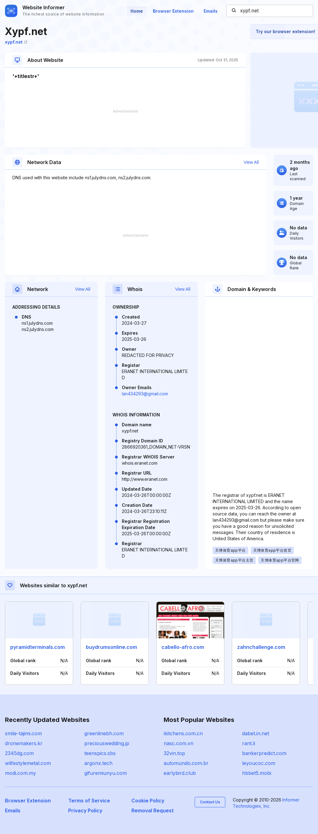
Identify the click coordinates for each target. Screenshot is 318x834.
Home (136, 11)
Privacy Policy (85, 810)
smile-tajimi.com (23, 733)
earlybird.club (180, 773)
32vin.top (174, 753)
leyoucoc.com (258, 763)
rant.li (248, 743)
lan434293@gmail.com (145, 393)
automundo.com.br (186, 763)
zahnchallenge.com (261, 647)
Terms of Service (89, 800)
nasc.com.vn (178, 743)
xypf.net (16, 42)
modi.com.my (20, 773)
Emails (211, 11)
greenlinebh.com (104, 733)
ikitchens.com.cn (183, 733)
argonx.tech (98, 763)
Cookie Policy (147, 800)
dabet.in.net (255, 733)
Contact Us (210, 802)
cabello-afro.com (182, 647)
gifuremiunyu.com (105, 773)
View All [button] (251, 162)
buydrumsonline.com (111, 647)
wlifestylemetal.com (28, 763)
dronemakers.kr (23, 743)
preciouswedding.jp (106, 743)
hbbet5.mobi (256, 773)
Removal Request (152, 810)
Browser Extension (173, 11)
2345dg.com (19, 753)
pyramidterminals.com (37, 647)
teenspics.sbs (100, 753)
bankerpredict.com (264, 753)
